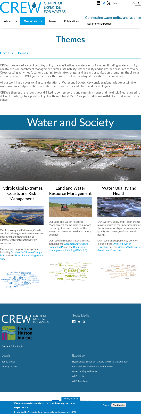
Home (4, 53)
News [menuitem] (52, 21)
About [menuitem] (9, 22)
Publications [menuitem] (71, 21)
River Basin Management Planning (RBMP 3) (68, 248)
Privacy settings (70, 399)
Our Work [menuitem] (31, 22)
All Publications (80, 381)
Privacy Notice (9, 366)
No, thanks (119, 405)
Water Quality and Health (85, 371)
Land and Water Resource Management (93, 366)
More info (71, 412)
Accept (106, 405)
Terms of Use (8, 361)
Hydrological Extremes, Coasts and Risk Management (21, 193)
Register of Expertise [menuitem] (99, 23)
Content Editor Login (12, 346)
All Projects (78, 376)
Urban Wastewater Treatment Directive (118, 248)
